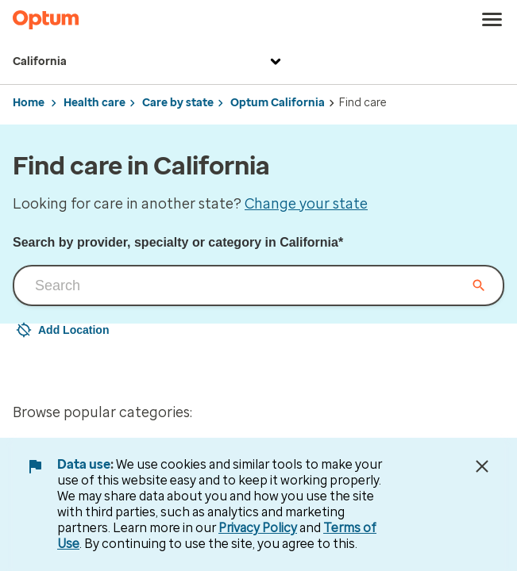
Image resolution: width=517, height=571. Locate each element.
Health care (94, 102)
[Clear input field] (479, 285)
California (149, 61)
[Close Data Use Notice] (482, 466)
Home (28, 102)
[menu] (492, 20)
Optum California (277, 102)
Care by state (178, 102)
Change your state (306, 204)
